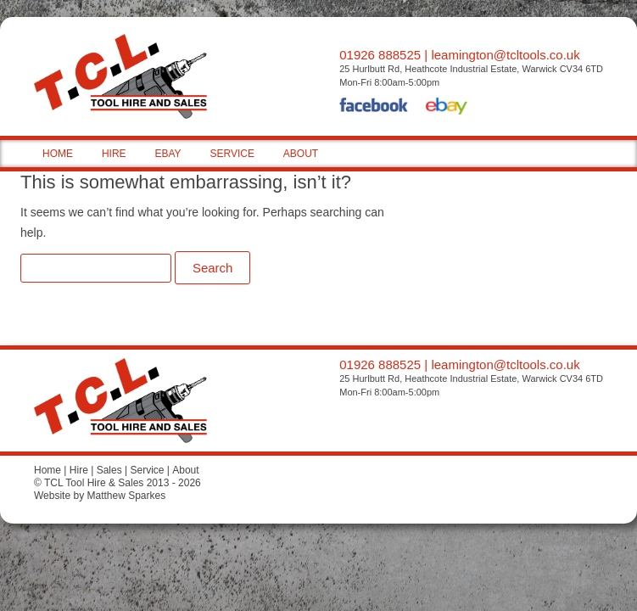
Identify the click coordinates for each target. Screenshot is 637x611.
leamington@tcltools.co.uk (505, 55)
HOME (57, 154)
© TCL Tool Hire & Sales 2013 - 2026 (117, 483)
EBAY (167, 154)
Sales (109, 470)
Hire (79, 470)
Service (147, 470)
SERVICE (232, 154)
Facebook (374, 108)
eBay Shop (446, 108)
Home (47, 470)
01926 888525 (380, 55)
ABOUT (300, 154)
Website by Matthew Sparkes (99, 496)
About (185, 470)
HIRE (114, 154)
